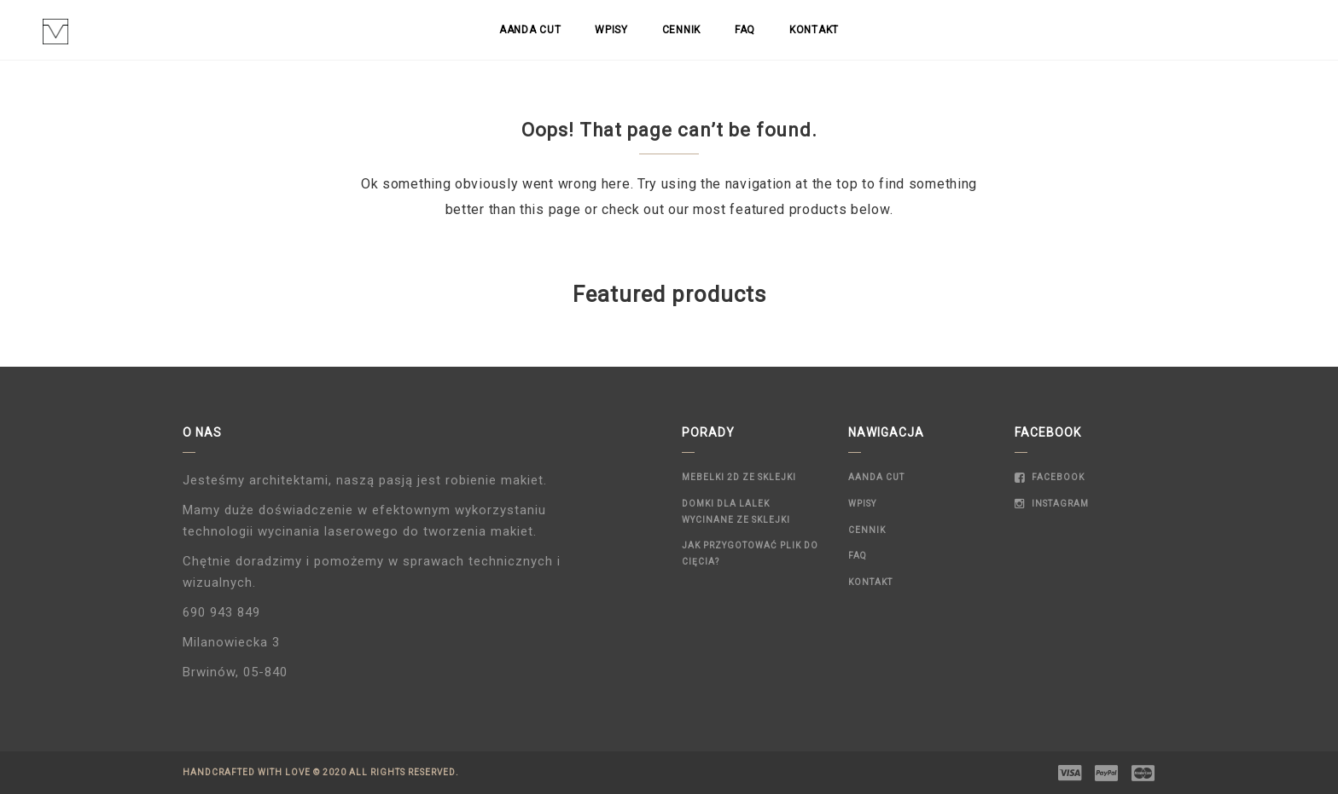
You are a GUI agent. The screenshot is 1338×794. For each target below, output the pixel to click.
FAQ (745, 30)
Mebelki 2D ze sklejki (739, 477)
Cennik (681, 30)
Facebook (1050, 477)
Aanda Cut (530, 30)
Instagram (1052, 503)
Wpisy (611, 30)
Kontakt (814, 30)
